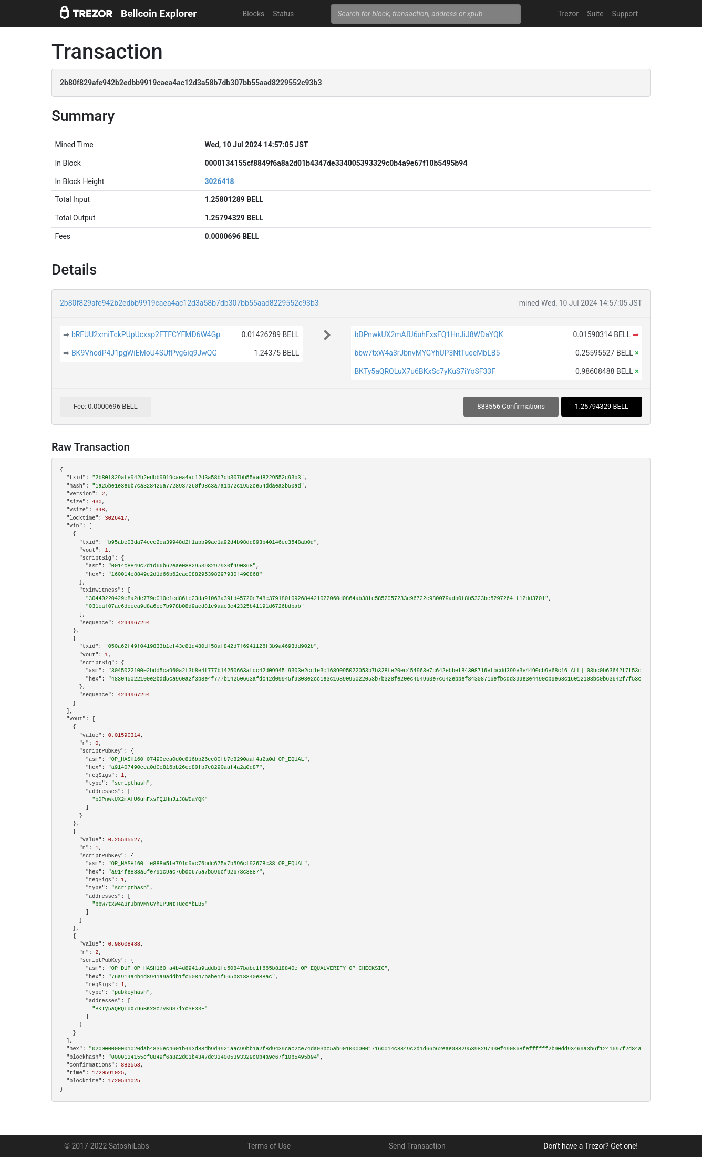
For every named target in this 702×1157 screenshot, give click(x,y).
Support (625, 13)
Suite (595, 13)
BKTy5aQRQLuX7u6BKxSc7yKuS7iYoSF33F (424, 371)
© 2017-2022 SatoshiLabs (106, 1146)
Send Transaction (417, 1146)
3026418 (219, 181)
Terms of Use (269, 1146)
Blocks (253, 13)
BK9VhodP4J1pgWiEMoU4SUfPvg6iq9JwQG (144, 353)
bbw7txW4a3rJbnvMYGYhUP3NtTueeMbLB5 (427, 353)
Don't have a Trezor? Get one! (590, 1146)
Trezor (568, 13)
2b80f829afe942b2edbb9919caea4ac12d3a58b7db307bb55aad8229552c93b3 (189, 303)
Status (283, 13)
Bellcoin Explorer (159, 13)
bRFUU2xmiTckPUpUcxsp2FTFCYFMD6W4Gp (145, 334)
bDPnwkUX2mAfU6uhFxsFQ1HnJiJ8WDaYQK (428, 334)
